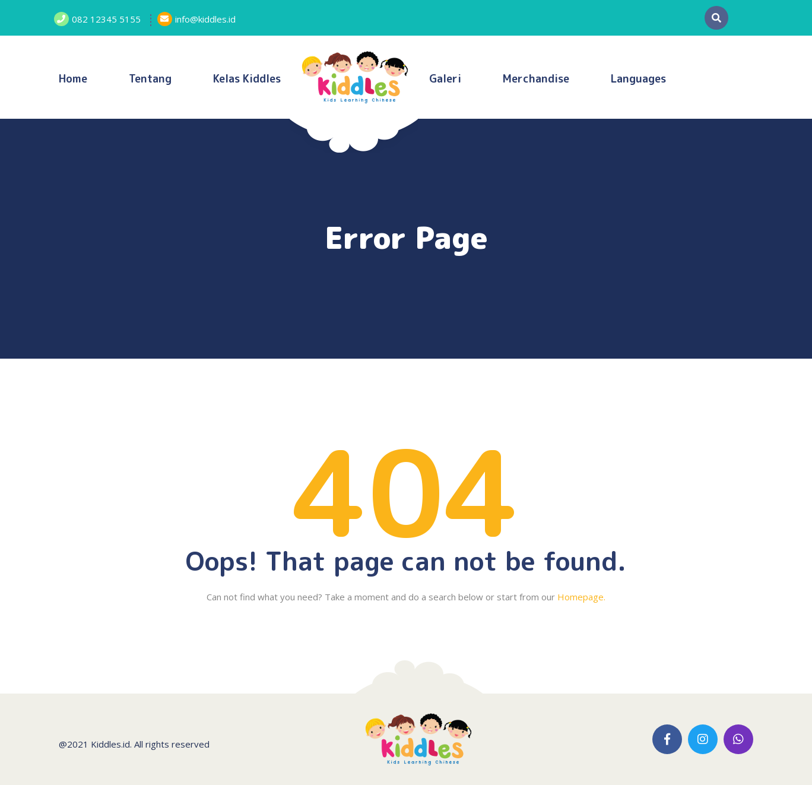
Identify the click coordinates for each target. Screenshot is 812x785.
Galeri (445, 78)
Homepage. (581, 597)
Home (73, 78)
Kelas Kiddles (247, 78)
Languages (638, 78)
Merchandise (536, 78)
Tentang (150, 78)
